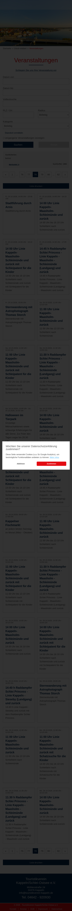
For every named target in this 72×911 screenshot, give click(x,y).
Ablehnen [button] (21, 464)
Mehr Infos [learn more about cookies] (54, 457)
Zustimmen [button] (51, 464)
